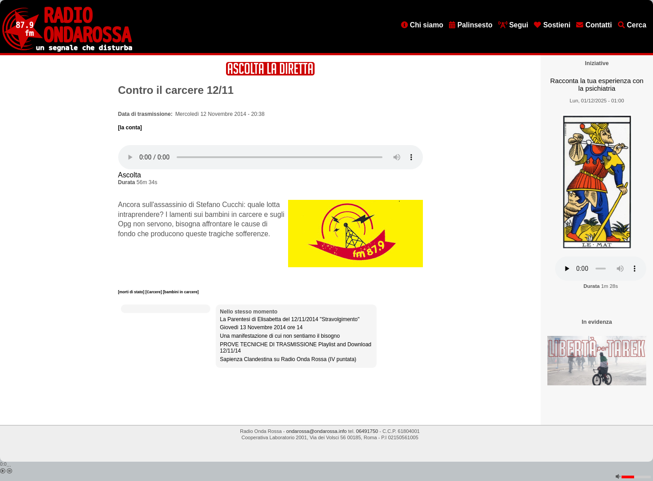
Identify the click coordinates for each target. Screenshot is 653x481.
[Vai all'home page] (67, 50)
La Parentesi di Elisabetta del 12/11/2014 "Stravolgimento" (290, 319)
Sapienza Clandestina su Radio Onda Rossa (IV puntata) (288, 359)
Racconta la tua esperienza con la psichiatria (597, 84)
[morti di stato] (132, 292)
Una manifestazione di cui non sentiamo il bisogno (280, 336)
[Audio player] (270, 157)
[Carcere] (154, 292)
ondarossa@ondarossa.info (316, 431)
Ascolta (129, 175)
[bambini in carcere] (181, 292)
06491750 (367, 431)
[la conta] (130, 127)
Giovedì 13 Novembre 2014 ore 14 (261, 327)
